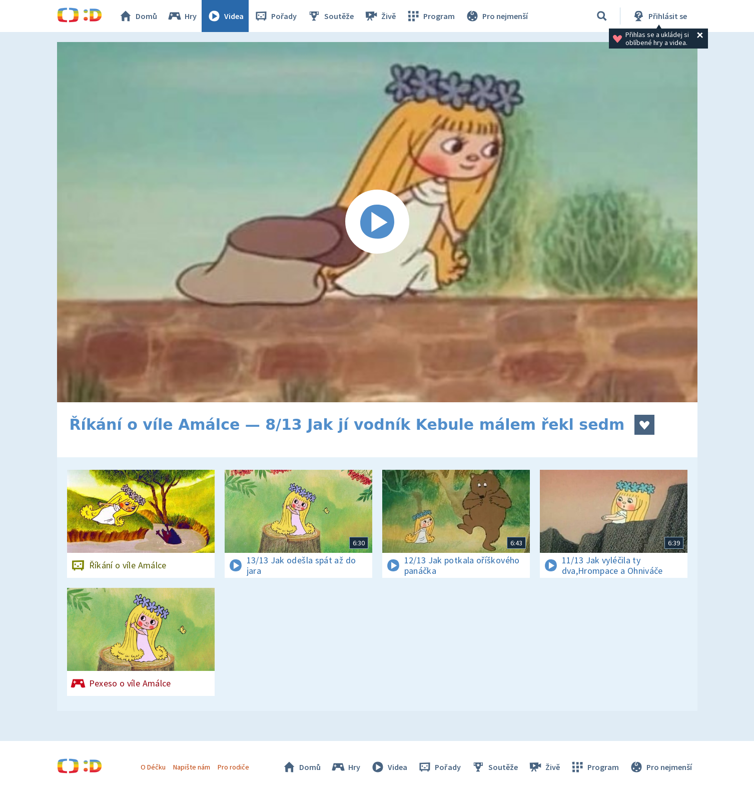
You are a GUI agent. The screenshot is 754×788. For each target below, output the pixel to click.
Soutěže (330, 16)
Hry (182, 16)
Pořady (275, 16)
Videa (225, 16)
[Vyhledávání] (602, 16)
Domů (137, 16)
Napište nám (191, 766)
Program (430, 16)
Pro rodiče (233, 766)
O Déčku (153, 766)
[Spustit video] (377, 222)
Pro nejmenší (496, 16)
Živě (380, 16)
